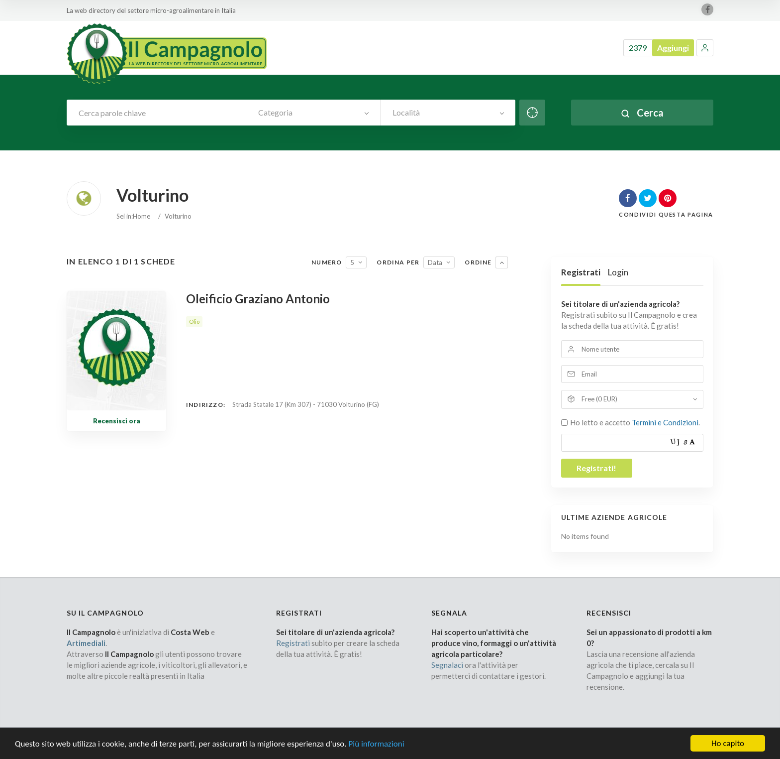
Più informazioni (376, 750)
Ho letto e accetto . (635, 422)
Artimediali (86, 642)
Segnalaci (447, 664)
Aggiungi (673, 47)
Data (435, 262)
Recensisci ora (116, 421)
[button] (704, 47)
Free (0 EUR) (599, 399)
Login (618, 272)
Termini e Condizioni (665, 422)
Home (141, 216)
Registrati (580, 272)
